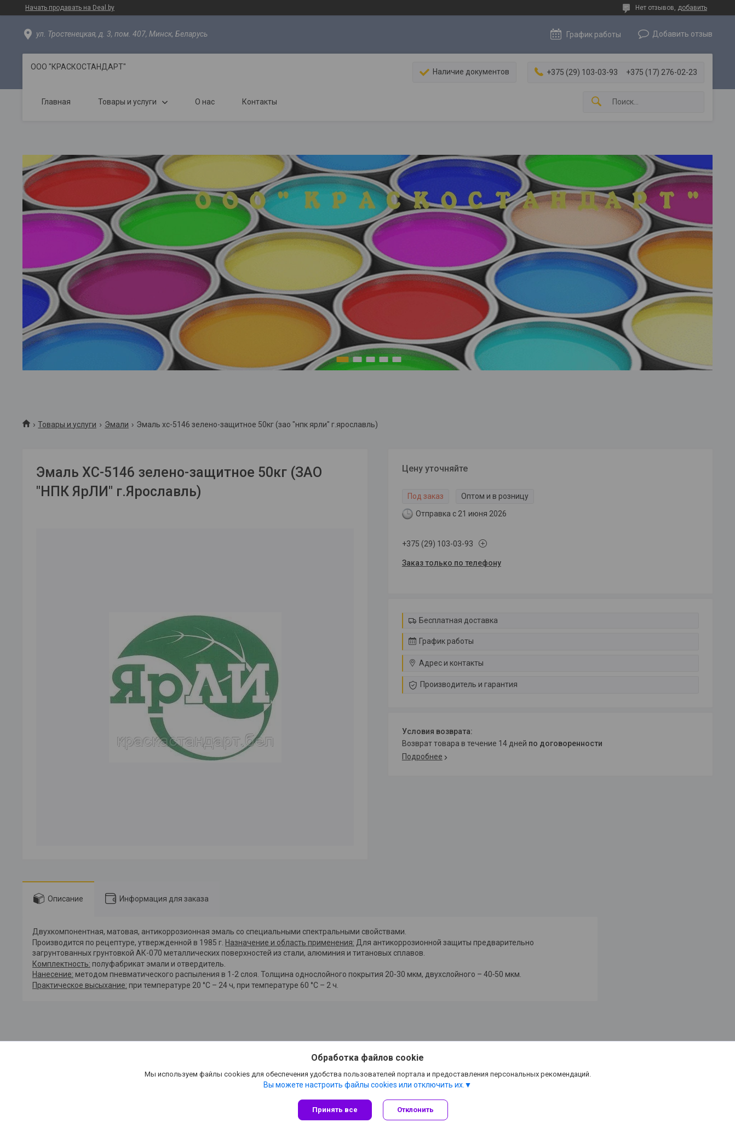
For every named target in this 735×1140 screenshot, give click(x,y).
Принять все (335, 1110)
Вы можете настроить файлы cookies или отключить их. (363, 1084)
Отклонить (415, 1110)
